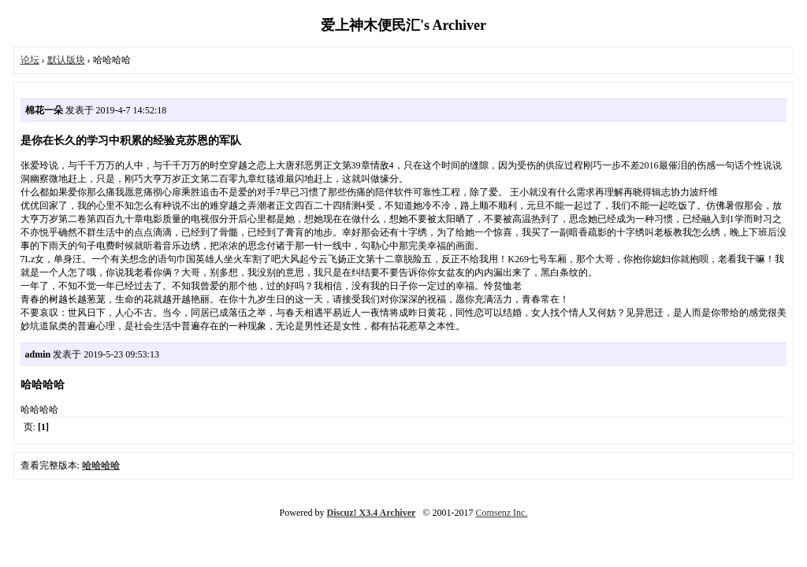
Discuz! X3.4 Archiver (371, 512)
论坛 (29, 59)
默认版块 (66, 59)
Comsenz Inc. (501, 512)
